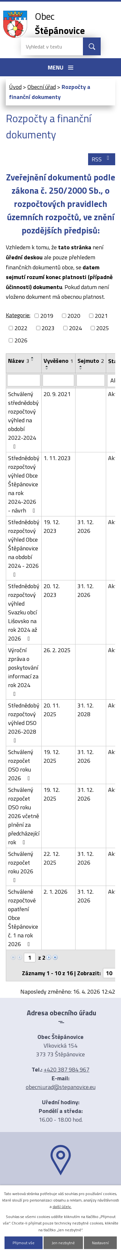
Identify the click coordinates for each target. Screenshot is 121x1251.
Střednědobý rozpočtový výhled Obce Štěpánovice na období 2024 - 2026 (23, 547)
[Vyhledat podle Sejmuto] (90, 380)
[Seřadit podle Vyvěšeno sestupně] (47, 369)
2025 (102, 328)
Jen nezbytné (63, 1243)
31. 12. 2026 (85, 526)
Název (18, 360)
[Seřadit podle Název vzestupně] (32, 357)
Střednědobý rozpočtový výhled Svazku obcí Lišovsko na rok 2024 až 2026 (23, 612)
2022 (21, 328)
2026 (21, 340)
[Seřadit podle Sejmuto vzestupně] (81, 366)
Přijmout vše (24, 1243)
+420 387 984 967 (66, 1069)
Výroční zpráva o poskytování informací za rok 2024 (23, 671)
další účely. (62, 1206)
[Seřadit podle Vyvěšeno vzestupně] (47, 366)
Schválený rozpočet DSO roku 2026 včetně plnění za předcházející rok (23, 816)
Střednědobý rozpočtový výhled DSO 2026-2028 (23, 722)
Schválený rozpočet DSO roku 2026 (20, 765)
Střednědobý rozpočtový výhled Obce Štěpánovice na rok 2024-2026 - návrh (23, 484)
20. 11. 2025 (52, 709)
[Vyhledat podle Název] (23, 380)
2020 (73, 315)
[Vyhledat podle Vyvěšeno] (58, 380)
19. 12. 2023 (52, 526)
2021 (101, 315)
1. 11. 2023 (57, 458)
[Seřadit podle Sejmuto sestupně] (81, 369)
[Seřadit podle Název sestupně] (32, 360)
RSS (102, 159)
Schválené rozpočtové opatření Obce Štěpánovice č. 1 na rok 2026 (23, 917)
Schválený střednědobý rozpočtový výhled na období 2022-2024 (23, 419)
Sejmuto (90, 360)
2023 (48, 328)
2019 (46, 315)
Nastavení (100, 1243)
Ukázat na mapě (61, 1188)
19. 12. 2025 (52, 756)
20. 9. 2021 (57, 394)
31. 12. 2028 (85, 709)
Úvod (15, 86)
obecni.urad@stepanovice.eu (61, 1087)
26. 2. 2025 (57, 650)
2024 (75, 328)
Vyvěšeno (58, 360)
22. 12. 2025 (52, 858)
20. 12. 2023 (52, 590)
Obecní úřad (41, 86)
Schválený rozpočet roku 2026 (20, 866)
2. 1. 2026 (55, 891)
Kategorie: (18, 315)
